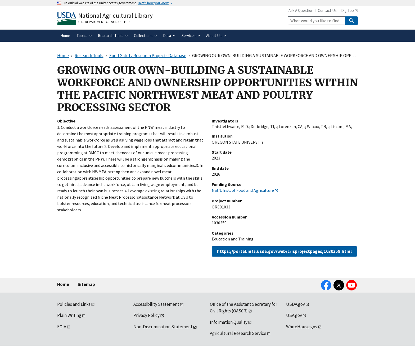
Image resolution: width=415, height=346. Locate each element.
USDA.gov (295, 304)
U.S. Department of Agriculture (105, 21)
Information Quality (228, 322)
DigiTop (347, 10)
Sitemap (86, 284)
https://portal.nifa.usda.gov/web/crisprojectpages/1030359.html (284, 251)
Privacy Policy (146, 315)
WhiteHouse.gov (301, 327)
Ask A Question (300, 10)
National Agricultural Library (115, 15)
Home (63, 284)
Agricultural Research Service (238, 333)
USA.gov (294, 315)
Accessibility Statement (156, 304)
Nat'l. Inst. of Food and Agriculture (243, 190)
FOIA (61, 327)
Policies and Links (74, 304)
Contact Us (327, 10)
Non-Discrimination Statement (162, 327)
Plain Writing (69, 315)
